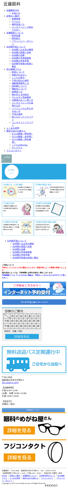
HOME (4, 476)
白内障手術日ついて (47, 476)
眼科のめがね (28, 478)
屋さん (36, 478)
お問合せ (5, 158)
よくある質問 (15, 478)
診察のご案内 (15, 476)
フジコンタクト (47, 478)
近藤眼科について (30, 476)
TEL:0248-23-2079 (10, 383)
